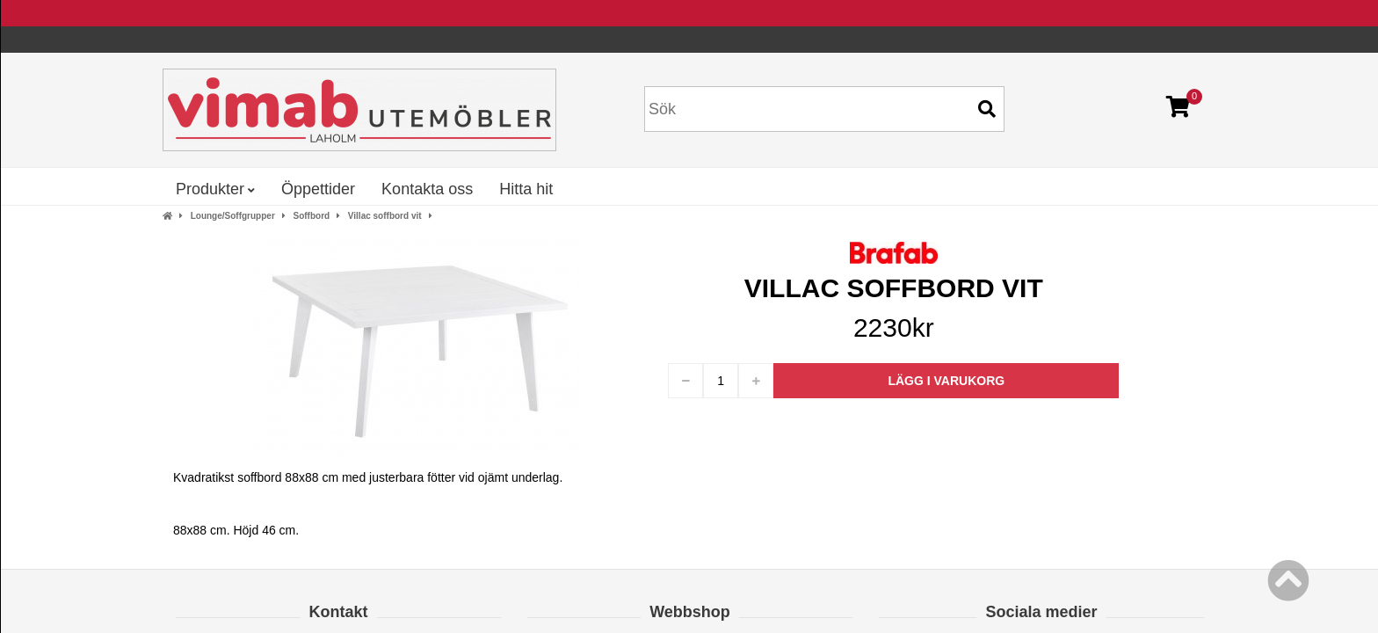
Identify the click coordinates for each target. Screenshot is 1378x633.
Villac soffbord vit (385, 216)
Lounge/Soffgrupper (233, 216)
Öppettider (318, 189)
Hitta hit (526, 189)
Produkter (215, 189)
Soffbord (311, 216)
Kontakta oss (427, 189)
